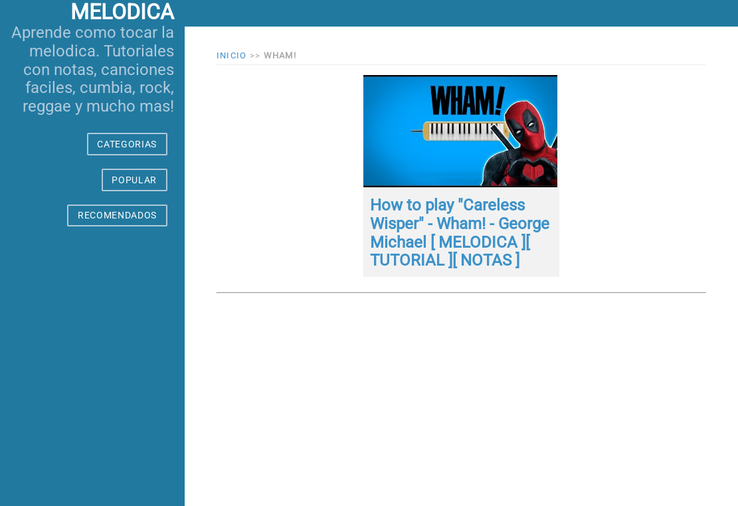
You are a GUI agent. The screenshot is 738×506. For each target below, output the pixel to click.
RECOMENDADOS (117, 215)
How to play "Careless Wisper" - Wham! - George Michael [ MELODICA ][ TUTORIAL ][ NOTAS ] (459, 233)
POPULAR (134, 180)
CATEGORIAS (127, 144)
